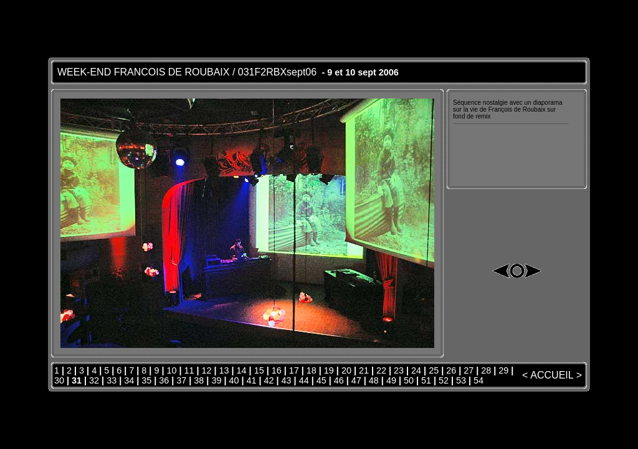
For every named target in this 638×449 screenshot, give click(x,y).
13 (224, 370)
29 (503, 370)
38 (199, 380)
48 (374, 380)
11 (189, 370)
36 (164, 380)
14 (242, 370)
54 (478, 380)
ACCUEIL (551, 375)
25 (434, 370)
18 (312, 370)
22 (381, 370)
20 (346, 370)
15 (259, 370)
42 (269, 380)
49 (391, 380)
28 (486, 370)
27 (469, 370)
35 (146, 380)
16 (277, 370)
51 (426, 380)
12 (207, 370)
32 (94, 380)
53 (461, 380)
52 (444, 380)
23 (399, 370)
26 (451, 370)
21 (364, 370)
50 (409, 380)
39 (216, 380)
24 (416, 370)
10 (171, 370)
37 (181, 380)
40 (234, 380)
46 (339, 380)
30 (59, 380)
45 (321, 380)
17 (294, 370)
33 (112, 380)
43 (287, 380)
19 (329, 370)
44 (304, 380)
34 (129, 380)
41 (252, 380)
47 (356, 380)
